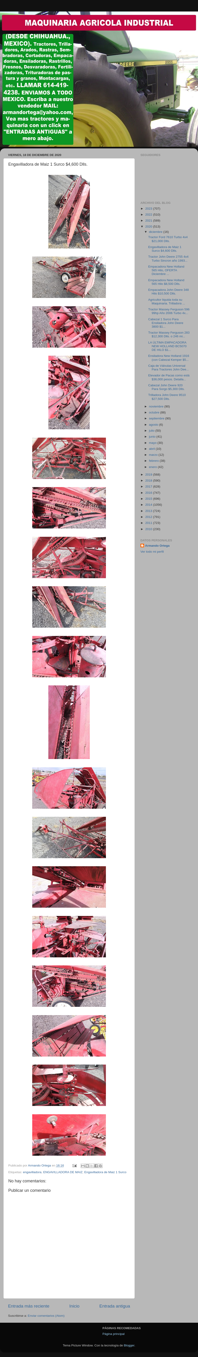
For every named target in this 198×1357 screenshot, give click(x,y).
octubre (154, 412)
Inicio (74, 1306)
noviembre (156, 406)
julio (152, 430)
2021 (149, 220)
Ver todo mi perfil (152, 551)
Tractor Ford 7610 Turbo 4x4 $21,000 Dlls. (168, 239)
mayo (153, 443)
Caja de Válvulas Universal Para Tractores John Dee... (168, 367)
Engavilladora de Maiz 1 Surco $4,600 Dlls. (164, 248)
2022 (149, 214)
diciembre (156, 232)
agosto (154, 424)
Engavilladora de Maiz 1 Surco (105, 1172)
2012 (149, 517)
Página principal (113, 1334)
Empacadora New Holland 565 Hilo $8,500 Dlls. (166, 282)
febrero (154, 460)
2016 (149, 492)
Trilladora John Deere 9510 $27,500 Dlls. (167, 396)
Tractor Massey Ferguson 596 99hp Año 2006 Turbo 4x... (169, 311)
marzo (153, 454)
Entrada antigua (114, 1306)
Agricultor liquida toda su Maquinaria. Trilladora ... (166, 301)
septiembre (157, 418)
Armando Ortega (157, 545)
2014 (149, 504)
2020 (149, 226)
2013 (149, 511)
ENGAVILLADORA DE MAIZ (63, 1172)
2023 (149, 208)
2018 (149, 480)
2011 (149, 523)
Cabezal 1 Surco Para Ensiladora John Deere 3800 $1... (165, 323)
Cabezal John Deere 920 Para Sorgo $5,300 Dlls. (166, 387)
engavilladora (32, 1172)
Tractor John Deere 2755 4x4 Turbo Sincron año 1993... (168, 258)
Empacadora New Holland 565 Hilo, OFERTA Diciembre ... (166, 270)
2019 (149, 474)
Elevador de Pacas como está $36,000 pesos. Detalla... (168, 377)
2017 (149, 486)
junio (152, 436)
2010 (149, 529)
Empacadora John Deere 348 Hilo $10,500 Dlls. (168, 291)
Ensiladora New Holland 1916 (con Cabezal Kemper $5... (168, 357)
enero (153, 467)
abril (152, 448)
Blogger (129, 1345)
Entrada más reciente (29, 1306)
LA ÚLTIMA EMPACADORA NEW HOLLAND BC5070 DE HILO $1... (167, 346)
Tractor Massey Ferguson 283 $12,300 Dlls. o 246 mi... (169, 334)
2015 (149, 498)
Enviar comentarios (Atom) (46, 1315)
